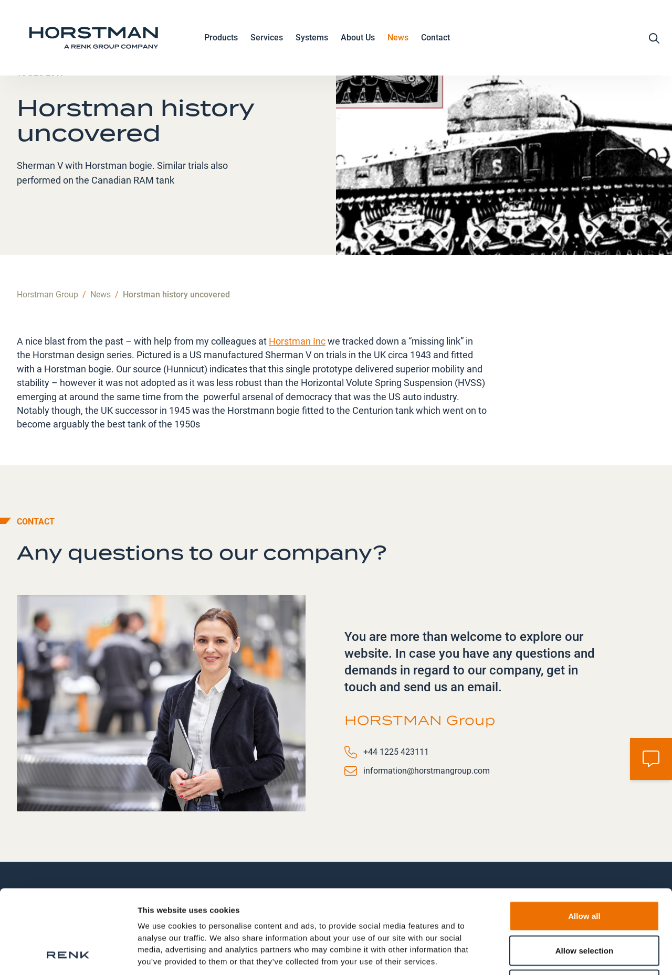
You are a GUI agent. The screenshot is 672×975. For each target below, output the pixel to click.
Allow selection (584, 871)
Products (221, 38)
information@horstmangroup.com (426, 771)
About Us (358, 38)
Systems (312, 38)
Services (266, 38)
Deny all (584, 906)
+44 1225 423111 (396, 752)
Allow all (584, 837)
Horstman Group (47, 294)
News (397, 37)
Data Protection (169, 906)
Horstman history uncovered (176, 294)
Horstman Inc (297, 341)
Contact (435, 37)
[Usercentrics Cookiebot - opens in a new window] (68, 954)
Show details (551, 954)
